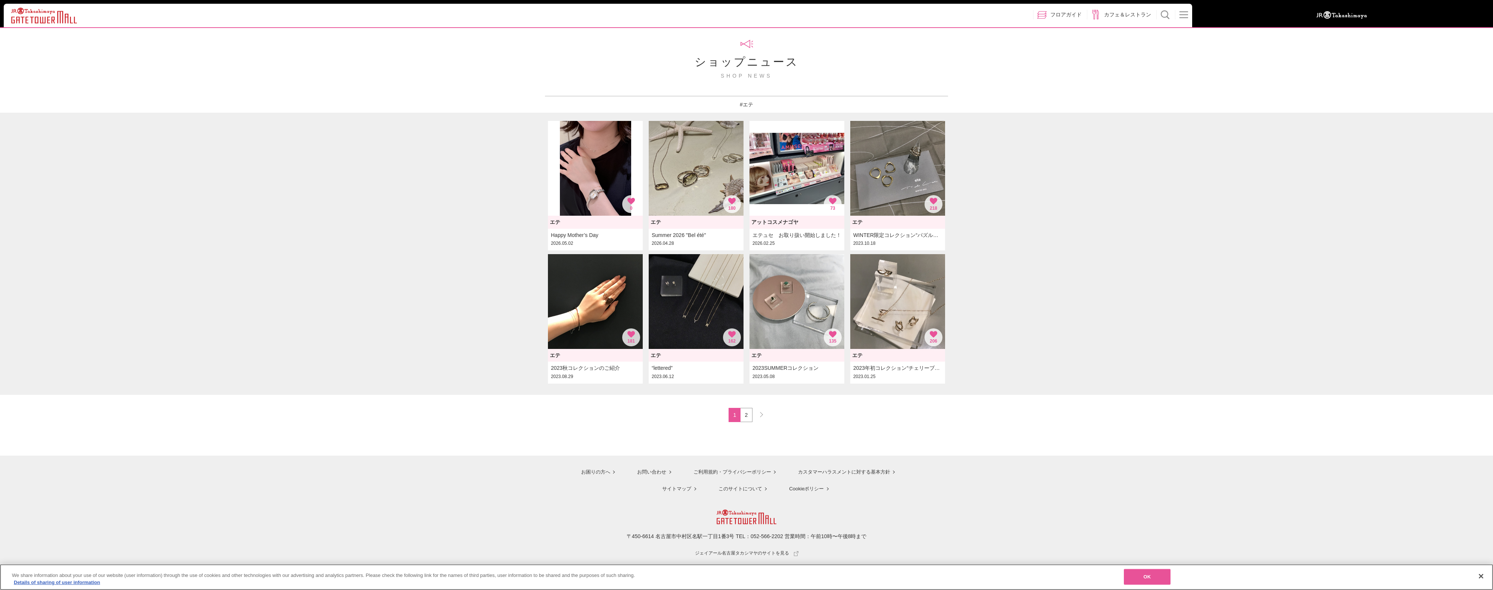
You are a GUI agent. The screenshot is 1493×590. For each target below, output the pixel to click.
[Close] (1481, 576)
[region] (746, 577)
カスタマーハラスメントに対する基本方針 (846, 472)
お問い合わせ (645, 472)
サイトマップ (674, 489)
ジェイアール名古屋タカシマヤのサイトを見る (746, 553)
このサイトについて (739, 489)
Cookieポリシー (807, 489)
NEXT (758, 413)
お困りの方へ (588, 472)
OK (1147, 577)
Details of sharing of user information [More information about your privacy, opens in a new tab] (57, 582)
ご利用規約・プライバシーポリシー (729, 472)
